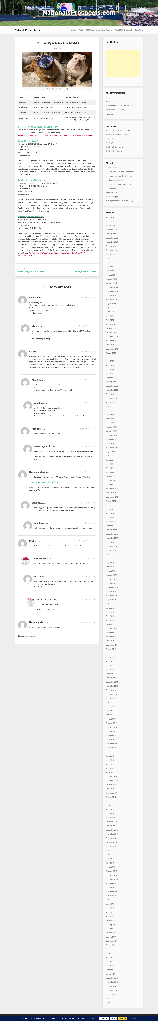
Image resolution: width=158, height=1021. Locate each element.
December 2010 (112, 978)
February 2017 (111, 674)
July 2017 (110, 653)
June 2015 (110, 756)
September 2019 (112, 546)
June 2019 (110, 559)
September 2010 (112, 990)
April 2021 (110, 468)
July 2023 (110, 357)
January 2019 (111, 579)
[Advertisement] (123, 63)
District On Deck (112, 168)
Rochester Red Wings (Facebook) (118, 184)
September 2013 (112, 842)
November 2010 (112, 982)
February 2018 (111, 624)
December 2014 (112, 781)
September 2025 (112, 250)
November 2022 (112, 390)
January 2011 (111, 974)
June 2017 (110, 657)
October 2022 (111, 394)
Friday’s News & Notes (85, 271)
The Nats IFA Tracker (114, 151)
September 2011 (112, 941)
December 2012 (112, 879)
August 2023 (111, 353)
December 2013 (112, 830)
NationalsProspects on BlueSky (118, 130)
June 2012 (110, 904)
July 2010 (110, 998)
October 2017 (111, 641)
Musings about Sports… (115, 180)
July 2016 (110, 703)
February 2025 (111, 279)
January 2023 (111, 382)
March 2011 (110, 966)
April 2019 (110, 567)
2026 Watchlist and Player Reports (99, 30)
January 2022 (111, 431)
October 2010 (111, 986)
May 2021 (110, 464)
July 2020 (110, 505)
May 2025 (110, 267)
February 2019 (111, 575)
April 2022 (110, 419)
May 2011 (110, 957)
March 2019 (110, 571)
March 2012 (110, 916)
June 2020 (110, 509)
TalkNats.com (111, 192)
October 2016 (111, 690)
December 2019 (112, 534)
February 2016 (111, 723)
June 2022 (110, 411)
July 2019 (110, 554)
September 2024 (112, 299)
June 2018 (110, 608)
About (73, 30)
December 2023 (112, 337)
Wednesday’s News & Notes (31, 271)
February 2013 (111, 871)
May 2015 (110, 760)
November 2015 (112, 735)
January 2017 (111, 678)
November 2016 (112, 686)
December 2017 (112, 633)
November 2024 (112, 291)
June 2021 (110, 460)
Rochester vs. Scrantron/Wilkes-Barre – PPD (38, 127)
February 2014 (111, 822)
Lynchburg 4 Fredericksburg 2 (31, 216)
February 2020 (111, 526)
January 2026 (111, 234)
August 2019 (111, 550)
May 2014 (110, 809)
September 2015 (112, 744)
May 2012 (110, 908)
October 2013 (111, 838)
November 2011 (112, 933)
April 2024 (110, 320)
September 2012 (112, 892)
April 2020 (110, 517)
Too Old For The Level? (123, 30)
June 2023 (110, 361)
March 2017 (110, 670)
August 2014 (111, 797)
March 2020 (110, 522)
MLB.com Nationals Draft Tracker (119, 176)
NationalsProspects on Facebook (118, 135)
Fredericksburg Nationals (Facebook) (120, 172)
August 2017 (111, 649)
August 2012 (111, 896)
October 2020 (111, 493)
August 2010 (111, 994)
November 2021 (112, 439)
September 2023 (112, 349)
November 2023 (112, 341)
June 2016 (110, 707)
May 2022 (110, 415)
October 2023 (111, 345)
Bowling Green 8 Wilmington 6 (31, 180)
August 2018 (111, 600)
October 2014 (111, 789)
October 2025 (111, 246)
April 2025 (110, 271)
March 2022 (110, 423)
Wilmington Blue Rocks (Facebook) (119, 201)
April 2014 (110, 814)
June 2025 (110, 263)
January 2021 (111, 480)
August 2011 (111, 945)
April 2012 (110, 912)
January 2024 (111, 332)
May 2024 (110, 316)
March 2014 (110, 818)
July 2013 (110, 851)
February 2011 (111, 970)
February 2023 (111, 378)
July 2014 (110, 801)
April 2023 (110, 369)
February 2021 (111, 476)
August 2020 (111, 501)
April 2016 (110, 715)
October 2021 (111, 443)
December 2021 (112, 435)
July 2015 (110, 752)
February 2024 (111, 328)
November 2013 (112, 834)
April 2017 (110, 665)
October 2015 (111, 739)
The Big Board (111, 143)
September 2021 (112, 448)
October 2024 (111, 295)
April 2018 (110, 616)
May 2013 (110, 859)
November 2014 (112, 785)
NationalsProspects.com (79, 13)
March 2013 (110, 867)
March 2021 (110, 472)
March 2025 (110, 275)
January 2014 (111, 826)
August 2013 (111, 846)
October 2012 (111, 887)
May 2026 (110, 217)
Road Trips (139, 30)
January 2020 (111, 530)
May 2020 (110, 513)
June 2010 (110, 1003)
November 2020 (112, 489)
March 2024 (110, 324)
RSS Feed (109, 139)
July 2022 (110, 406)
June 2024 (110, 312)
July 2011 (110, 949)
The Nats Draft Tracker (114, 147)
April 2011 (110, 962)
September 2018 (112, 596)
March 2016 (110, 719)
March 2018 (110, 620)
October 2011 (111, 937)
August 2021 (111, 452)
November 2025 (112, 242)
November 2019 (112, 538)
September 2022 (112, 398)
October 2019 (111, 542)
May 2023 (110, 365)
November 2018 (112, 587)
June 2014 (110, 805)
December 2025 (112, 238)
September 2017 (112, 645)
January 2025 (111, 283)
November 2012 (112, 883)
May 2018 (110, 612)
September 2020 (112, 497)
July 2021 (110, 456)
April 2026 (110, 221)
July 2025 (110, 258)
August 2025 (111, 254)
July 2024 (110, 308)
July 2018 (110, 604)
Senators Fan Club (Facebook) (117, 188)
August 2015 (111, 748)
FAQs (81, 30)
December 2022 (112, 386)
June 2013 (110, 855)
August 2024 (111, 304)
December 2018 (112, 583)
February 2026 (111, 230)
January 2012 (111, 925)
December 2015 (112, 731)
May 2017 (110, 661)
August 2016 (111, 698)
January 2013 (111, 875)
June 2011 (110, 953)
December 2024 (112, 287)
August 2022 (111, 402)
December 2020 (112, 485)
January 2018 (111, 628)
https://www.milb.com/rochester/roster (43, 482)
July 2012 (110, 900)
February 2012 (111, 920)
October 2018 (111, 592)
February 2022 (111, 427)
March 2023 (110, 374)
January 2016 (111, 727)
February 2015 (111, 772)
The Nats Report (112, 197)
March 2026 (110, 226)
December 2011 (112, 929)
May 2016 (110, 711)
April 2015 (110, 764)
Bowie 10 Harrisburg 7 (28, 141)
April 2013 (110, 863)
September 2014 (112, 793)
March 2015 (110, 768)
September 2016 (112, 694)
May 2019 (110, 563)
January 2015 (111, 776)
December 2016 (112, 682)
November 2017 (112, 637)
